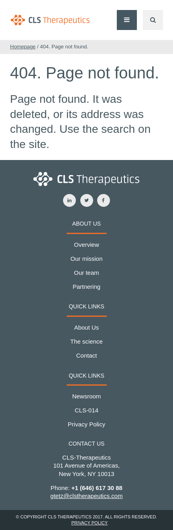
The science (86, 341)
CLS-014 (86, 410)
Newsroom (86, 396)
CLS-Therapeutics (50, 20)
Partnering (86, 286)
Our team (86, 272)
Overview (86, 244)
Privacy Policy (86, 424)
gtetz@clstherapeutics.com (86, 495)
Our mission (86, 258)
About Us (86, 327)
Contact (86, 355)
